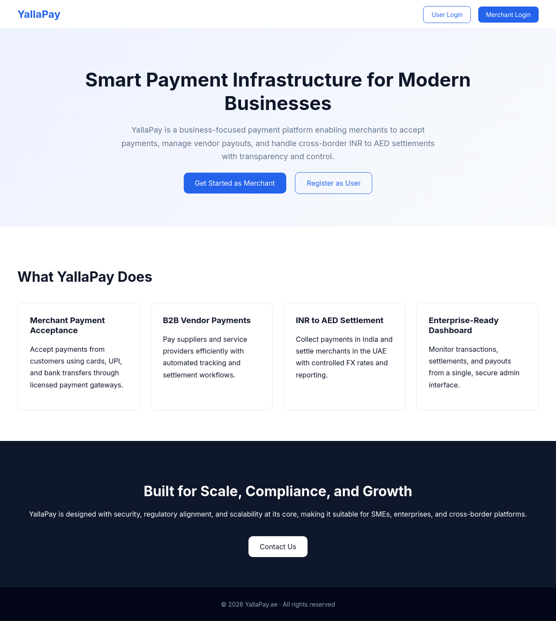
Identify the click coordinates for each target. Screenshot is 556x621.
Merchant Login (508, 14)
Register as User (334, 183)
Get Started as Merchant (235, 183)
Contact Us (278, 546)
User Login (447, 14)
